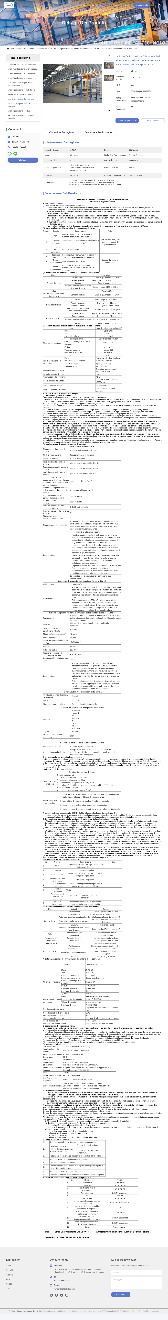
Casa (83, 5)
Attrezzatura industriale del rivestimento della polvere (122, 1232)
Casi (8, 1288)
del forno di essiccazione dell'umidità (70, 206)
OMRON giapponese (120, 1193)
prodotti (105, 5)
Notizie (9, 1284)
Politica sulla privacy (17, 1311)
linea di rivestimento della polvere (37, 49)
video (116, 5)
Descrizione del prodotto (98, 132)
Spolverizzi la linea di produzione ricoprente (67, 1237)
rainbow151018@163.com (64, 1289)
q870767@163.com (20, 142)
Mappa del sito (32, 1311)
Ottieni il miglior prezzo (127, 121)
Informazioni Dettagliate (61, 132)
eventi (126, 5)
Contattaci (120, 1294)
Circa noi (94, 5)
